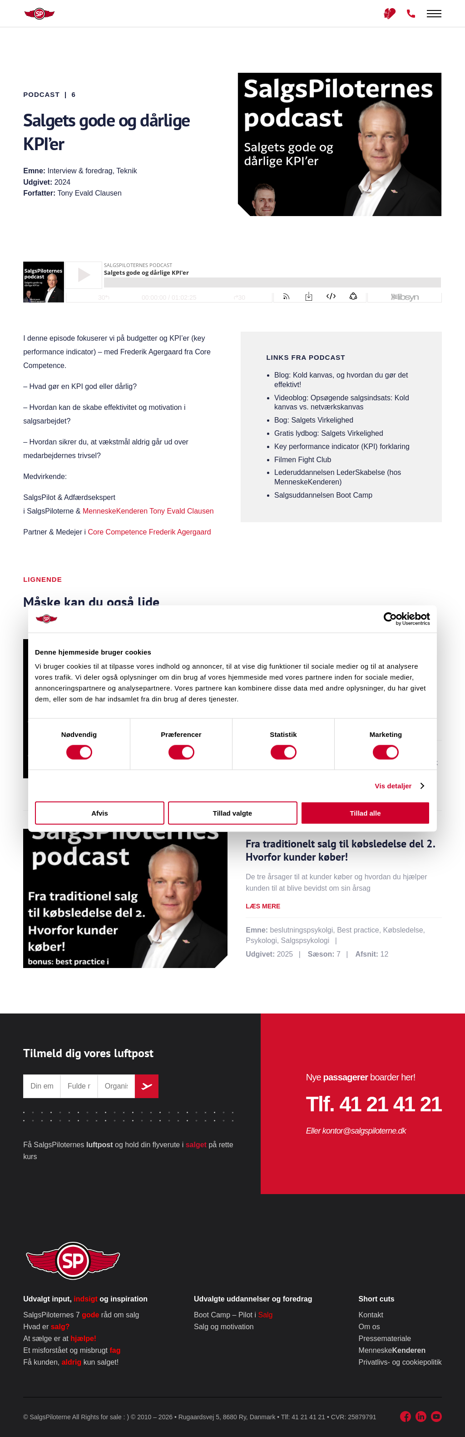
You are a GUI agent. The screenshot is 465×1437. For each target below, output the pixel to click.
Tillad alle (365, 813)
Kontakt (371, 1315)
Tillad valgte (232, 813)
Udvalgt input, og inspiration (85, 1299)
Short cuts (377, 1299)
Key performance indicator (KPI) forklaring (342, 446)
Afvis (99, 813)
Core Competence (117, 532)
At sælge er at (59, 1338)
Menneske (392, 1350)
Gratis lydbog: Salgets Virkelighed (328, 433)
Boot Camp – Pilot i (233, 1315)
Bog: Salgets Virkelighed (313, 420)
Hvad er (46, 1327)
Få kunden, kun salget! (71, 1362)
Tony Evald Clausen (181, 511)
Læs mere (263, 906)
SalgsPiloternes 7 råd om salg (81, 1315)
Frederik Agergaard (180, 532)
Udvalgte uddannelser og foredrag (253, 1299)
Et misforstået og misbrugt (71, 1350)
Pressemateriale (385, 1338)
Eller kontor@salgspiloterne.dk (356, 1130)
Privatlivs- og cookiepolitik (400, 1362)
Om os (369, 1327)
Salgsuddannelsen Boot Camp (323, 495)
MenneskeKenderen (115, 511)
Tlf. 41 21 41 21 (374, 1104)
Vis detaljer (393, 785)
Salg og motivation (224, 1327)
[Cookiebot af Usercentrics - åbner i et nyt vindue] (390, 618)
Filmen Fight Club (302, 460)
